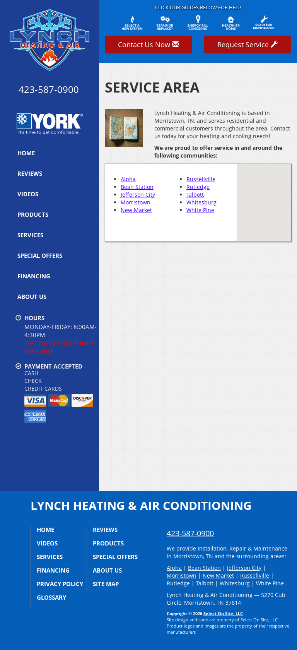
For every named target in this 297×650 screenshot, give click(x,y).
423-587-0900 (190, 533)
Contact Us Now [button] (148, 44)
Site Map (106, 584)
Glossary (51, 597)
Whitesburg (201, 202)
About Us (31, 296)
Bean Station (137, 186)
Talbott (195, 194)
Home (26, 153)
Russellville (200, 179)
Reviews (29, 173)
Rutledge (198, 186)
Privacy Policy (60, 584)
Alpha (128, 179)
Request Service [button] (247, 44)
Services (30, 235)
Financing (33, 276)
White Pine (200, 210)
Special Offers (39, 255)
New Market (136, 210)
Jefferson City (138, 194)
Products (32, 214)
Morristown (135, 202)
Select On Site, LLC (223, 613)
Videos (27, 194)
